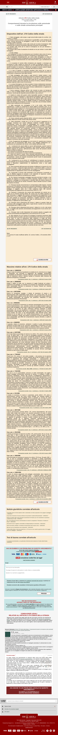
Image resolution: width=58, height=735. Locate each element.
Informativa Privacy (28, 725)
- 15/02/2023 (20, 527)
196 (44, 144)
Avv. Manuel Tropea (34, 721)
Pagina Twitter (51, 730)
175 (50, 37)
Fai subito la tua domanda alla (29, 690)
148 (28, 112)
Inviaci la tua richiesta (11, 606)
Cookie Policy (37, 725)
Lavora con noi (29, 727)
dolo (46, 666)
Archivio (48, 725)
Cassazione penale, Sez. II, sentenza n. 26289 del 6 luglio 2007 (35, 289)
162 (31, 90)
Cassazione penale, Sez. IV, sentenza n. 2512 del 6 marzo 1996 (35, 453)
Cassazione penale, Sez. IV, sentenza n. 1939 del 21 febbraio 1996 (34, 470)
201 (11, 682)
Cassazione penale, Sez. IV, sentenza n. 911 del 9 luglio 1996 (35, 407)
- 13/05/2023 (26, 525)
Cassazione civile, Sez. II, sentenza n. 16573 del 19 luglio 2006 (35, 300)
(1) (26, 115)
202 (29, 683)
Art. (11, 13)
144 (34, 118)
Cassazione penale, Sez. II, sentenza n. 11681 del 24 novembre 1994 (33, 499)
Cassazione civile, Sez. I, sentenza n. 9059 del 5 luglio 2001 (36, 320)
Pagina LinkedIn (54, 730)
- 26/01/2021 (26, 523)
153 (36, 93)
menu (8, 2)
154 (40, 59)
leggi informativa (25, 582)
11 (13, 131)
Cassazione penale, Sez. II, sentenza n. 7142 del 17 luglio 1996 (35, 391)
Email (6, 563)
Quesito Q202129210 (25, 630)
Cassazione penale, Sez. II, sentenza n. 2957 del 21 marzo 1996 (34, 429)
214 (29, 200)
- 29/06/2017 (27, 515)
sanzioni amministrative (26, 659)
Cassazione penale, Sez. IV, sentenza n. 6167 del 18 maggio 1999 (34, 352)
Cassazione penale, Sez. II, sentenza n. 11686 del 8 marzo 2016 (34, 279)
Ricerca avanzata (54, 7)
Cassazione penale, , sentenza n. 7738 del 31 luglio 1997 (34, 368)
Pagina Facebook (47, 730)
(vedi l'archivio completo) (29, 560)
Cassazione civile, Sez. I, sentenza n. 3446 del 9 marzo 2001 (35, 330)
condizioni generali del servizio (34, 580)
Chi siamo (43, 725)
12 (39, 133)
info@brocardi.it (19, 725)
